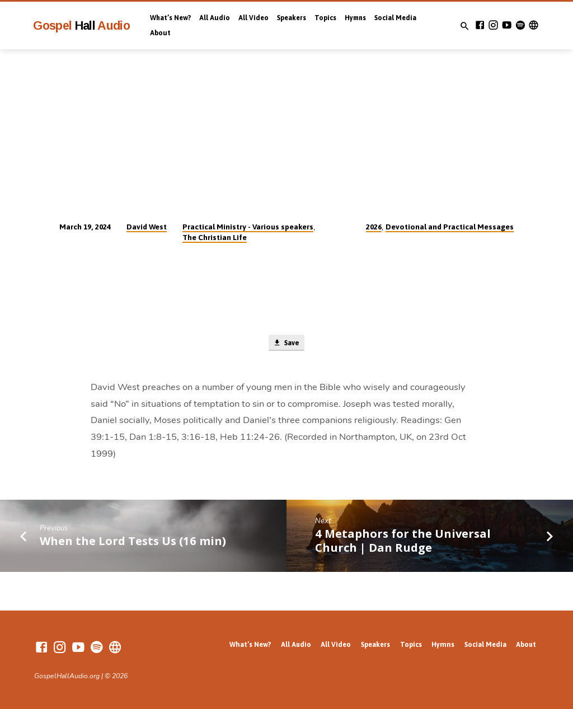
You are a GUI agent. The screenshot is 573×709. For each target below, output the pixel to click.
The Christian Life (214, 237)
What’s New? (170, 18)
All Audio (214, 18)
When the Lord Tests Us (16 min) (133, 542)
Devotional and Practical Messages (450, 226)
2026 (374, 226)
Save (286, 343)
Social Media (395, 18)
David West (146, 226)
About (160, 33)
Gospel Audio (81, 25)
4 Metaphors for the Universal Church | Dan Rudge (403, 541)
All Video (253, 18)
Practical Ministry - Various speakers (247, 226)
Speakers (291, 18)
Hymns (355, 18)
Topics (325, 18)
